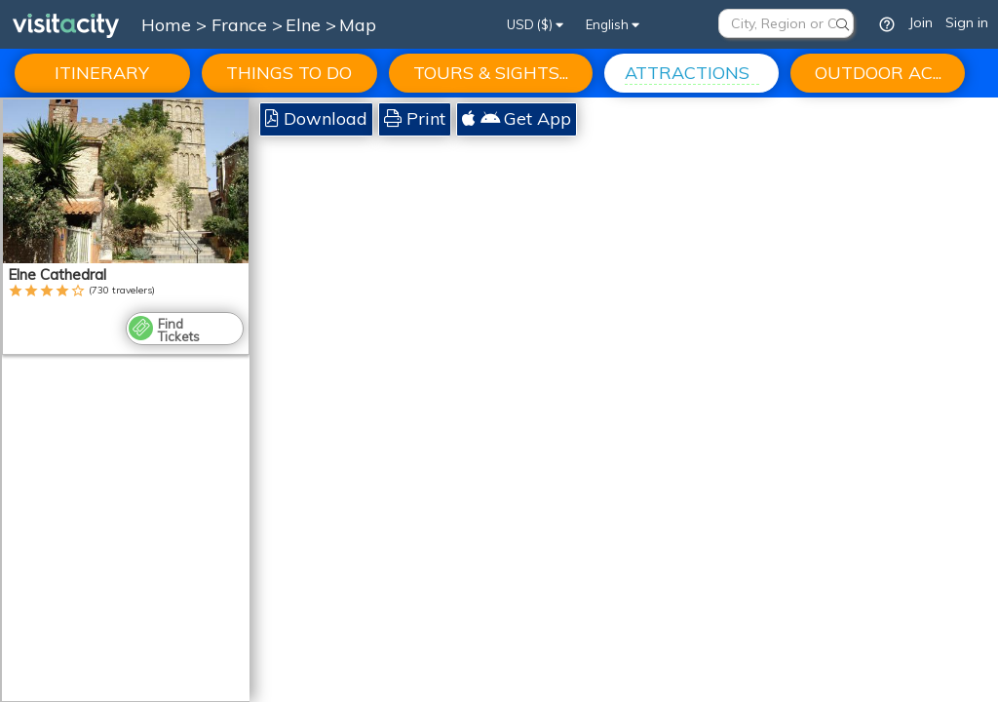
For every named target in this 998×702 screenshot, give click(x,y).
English (612, 24)
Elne (306, 25)
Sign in (966, 22)
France (241, 25)
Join (920, 22)
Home (166, 25)
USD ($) (535, 24)
